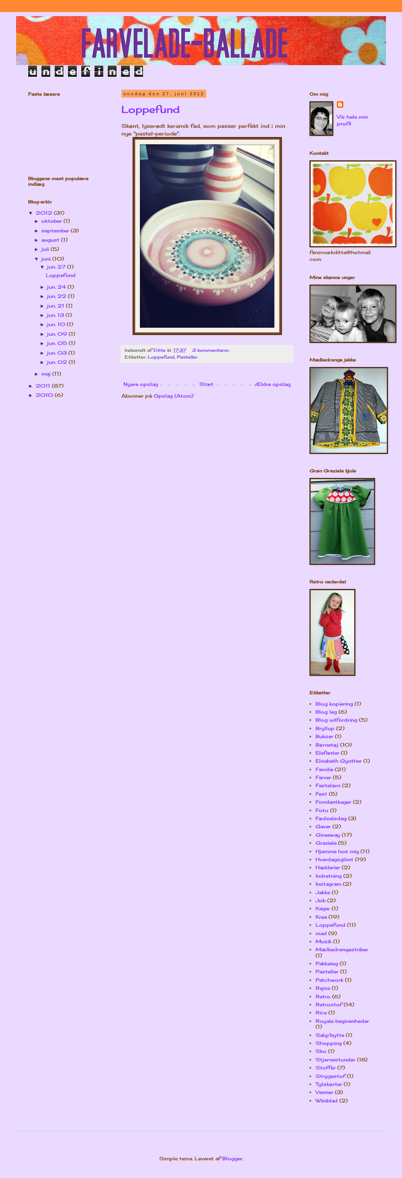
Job (321, 900)
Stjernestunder (335, 1060)
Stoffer (326, 1068)
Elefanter (327, 753)
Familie (324, 769)
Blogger (232, 1158)
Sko (321, 1051)
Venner (324, 1092)
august (51, 240)
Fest (321, 794)
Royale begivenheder (342, 1021)
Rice (321, 1013)
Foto (322, 810)
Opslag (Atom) (173, 396)
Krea (321, 917)
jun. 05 (58, 343)
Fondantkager (333, 802)
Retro (323, 996)
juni (46, 259)
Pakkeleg (327, 963)
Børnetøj (327, 745)
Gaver (323, 826)
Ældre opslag (272, 384)
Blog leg (326, 712)
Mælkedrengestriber (342, 949)
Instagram (328, 884)
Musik (324, 941)
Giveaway (328, 835)
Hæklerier (328, 867)
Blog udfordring (336, 720)
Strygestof (330, 1076)
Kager (323, 908)
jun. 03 (57, 353)
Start (206, 384)
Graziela (326, 843)
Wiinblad (327, 1101)
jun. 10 (57, 324)
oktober (52, 221)
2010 (45, 395)
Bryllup (325, 728)
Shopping (329, 1043)
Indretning (329, 876)
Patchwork (329, 980)
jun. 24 (57, 287)
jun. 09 (58, 334)
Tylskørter (329, 1084)
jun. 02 (58, 362)
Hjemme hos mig (337, 851)
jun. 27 (57, 267)
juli (46, 249)
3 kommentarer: (212, 350)
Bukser (324, 736)
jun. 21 (56, 306)
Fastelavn (328, 785)
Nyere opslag (140, 384)
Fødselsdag (331, 818)
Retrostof (329, 1005)
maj (46, 374)
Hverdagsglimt (334, 859)
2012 (45, 213)
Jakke (323, 892)
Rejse (323, 988)
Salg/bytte (330, 1035)
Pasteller (187, 357)
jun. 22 (57, 296)
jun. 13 (56, 315)
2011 (44, 386)
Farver (323, 777)
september (56, 231)
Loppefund (150, 109)
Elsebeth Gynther (339, 761)
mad (321, 933)
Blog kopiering (334, 704)
